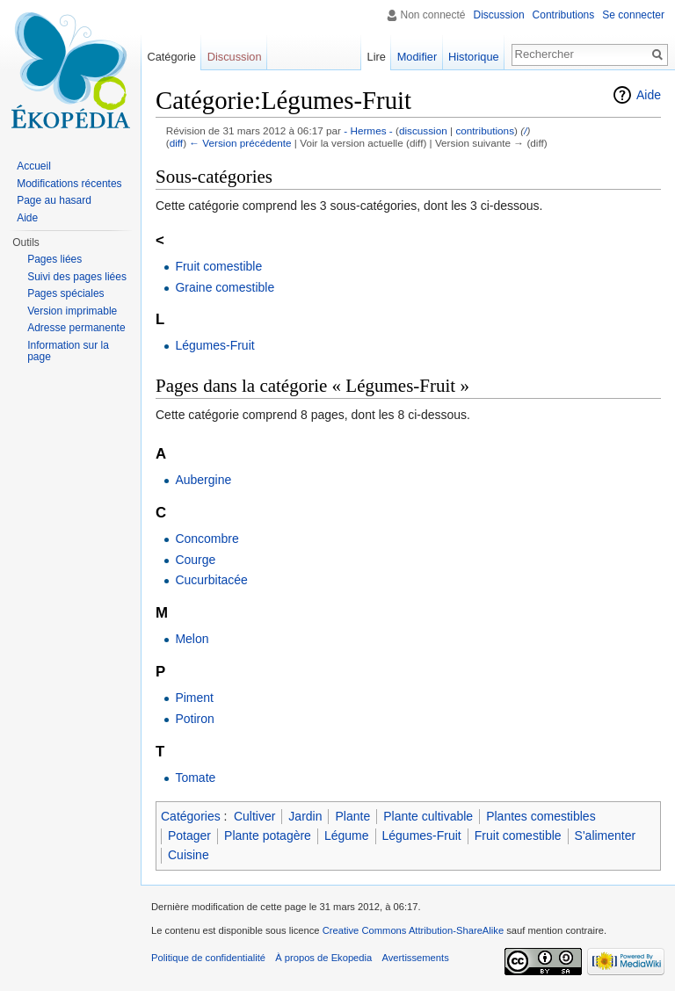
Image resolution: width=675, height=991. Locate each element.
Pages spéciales (65, 293)
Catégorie (171, 56)
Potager (189, 835)
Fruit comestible (218, 266)
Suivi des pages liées (77, 277)
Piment (194, 698)
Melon (191, 639)
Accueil (34, 166)
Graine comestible (224, 287)
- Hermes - (368, 130)
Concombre (206, 539)
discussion (423, 130)
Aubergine (203, 480)
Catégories (191, 816)
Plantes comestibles (541, 816)
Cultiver (254, 816)
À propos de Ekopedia (323, 957)
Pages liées (54, 259)
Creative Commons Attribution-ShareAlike (413, 930)
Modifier (417, 56)
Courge (195, 560)
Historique (473, 56)
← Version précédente (240, 142)
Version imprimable (72, 311)
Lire (376, 56)
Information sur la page (68, 351)
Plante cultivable (428, 816)
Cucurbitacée (211, 580)
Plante (352, 816)
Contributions (564, 15)
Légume (346, 835)
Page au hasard (54, 200)
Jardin (305, 816)
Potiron (194, 719)
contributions (484, 130)
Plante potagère (267, 835)
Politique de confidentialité (208, 957)
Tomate (195, 777)
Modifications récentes (69, 183)
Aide (648, 95)
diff (176, 142)
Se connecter (633, 15)
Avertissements (414, 957)
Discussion (499, 15)
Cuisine (188, 855)
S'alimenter (605, 835)
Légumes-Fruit (214, 345)
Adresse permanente (76, 328)
